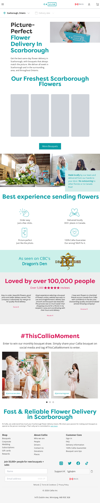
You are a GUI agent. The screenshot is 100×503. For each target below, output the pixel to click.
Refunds (36, 485)
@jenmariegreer (62, 393)
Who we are (39, 438)
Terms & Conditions (49, 485)
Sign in (69, 438)
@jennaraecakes (13, 393)
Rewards (6, 454)
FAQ (68, 441)
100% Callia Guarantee (76, 448)
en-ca (79, 4)
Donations (38, 451)
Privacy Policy (64, 485)
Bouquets (6, 438)
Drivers (37, 444)
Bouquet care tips (74, 451)
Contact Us (39, 448)
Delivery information (75, 444)
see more (54, 426)
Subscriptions (8, 447)
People (37, 441)
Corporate (6, 441)
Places (37, 454)
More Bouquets (50, 146)
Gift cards (6, 450)
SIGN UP (41, 478)
